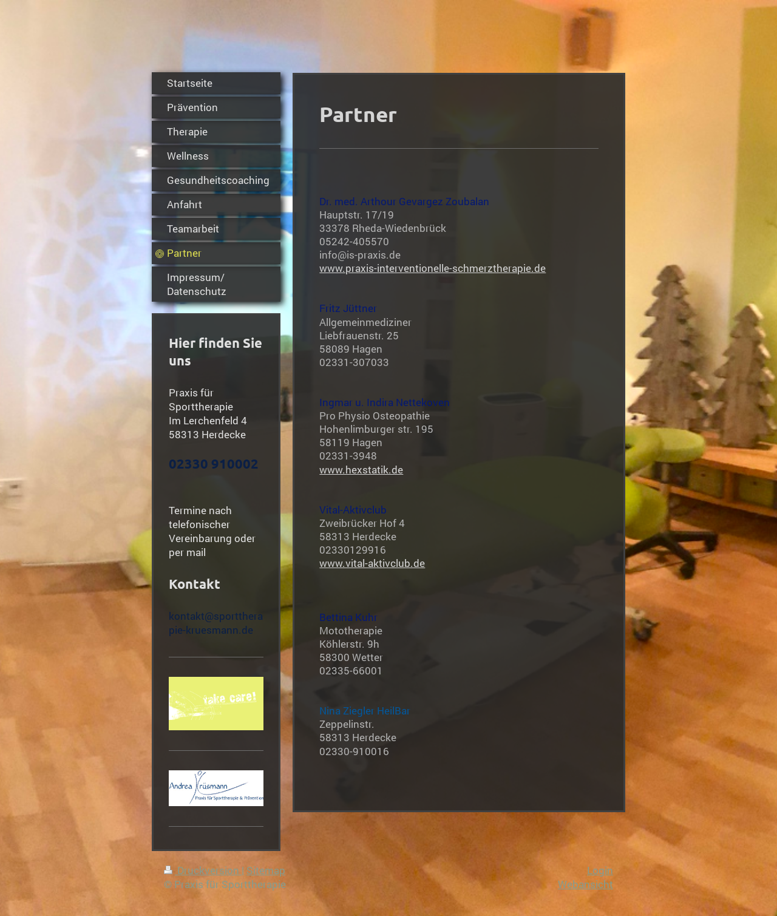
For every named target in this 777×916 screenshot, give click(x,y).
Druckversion (203, 870)
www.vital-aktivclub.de (372, 563)
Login (600, 870)
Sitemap (265, 870)
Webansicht (585, 884)
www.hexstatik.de (361, 470)
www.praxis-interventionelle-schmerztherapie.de (432, 268)
